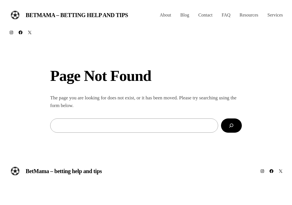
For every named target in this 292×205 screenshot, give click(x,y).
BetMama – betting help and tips (77, 15)
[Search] (231, 125)
